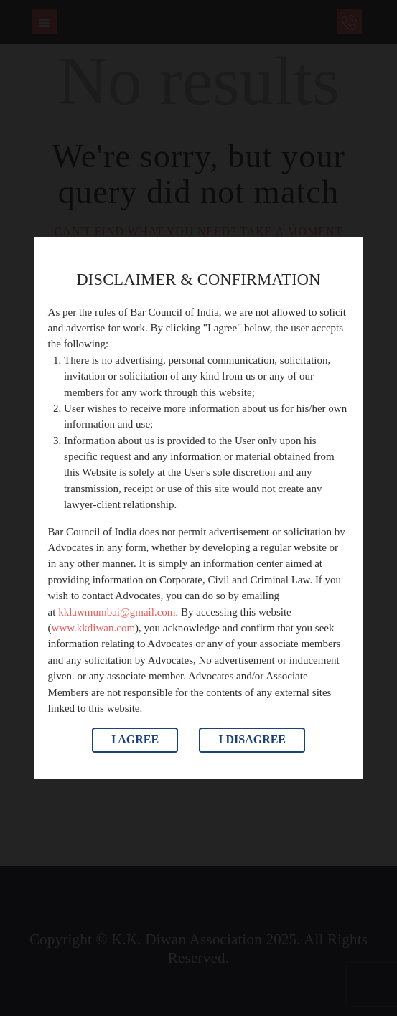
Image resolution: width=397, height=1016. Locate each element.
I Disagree (252, 739)
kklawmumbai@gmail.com (116, 612)
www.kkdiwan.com (94, 628)
